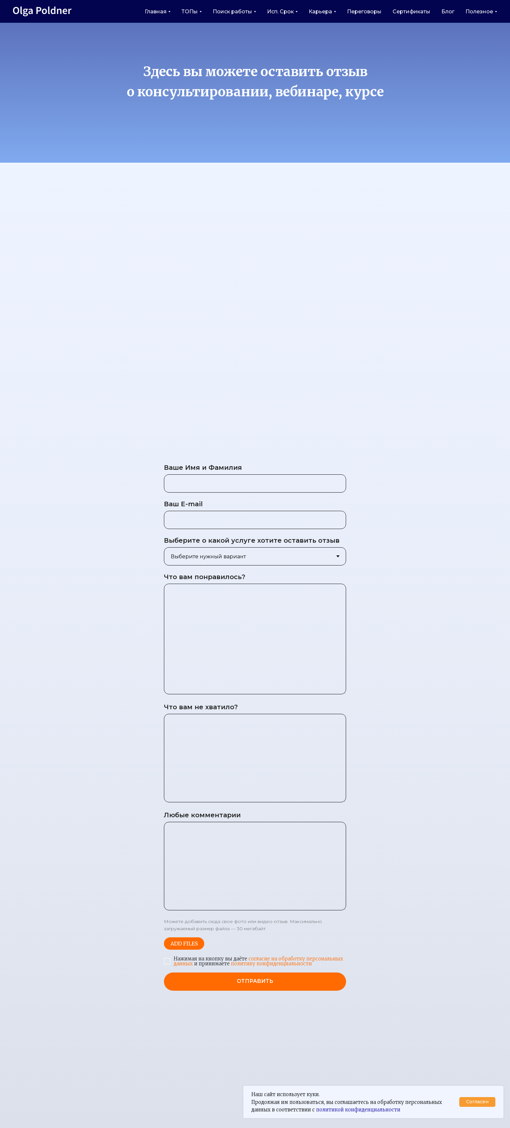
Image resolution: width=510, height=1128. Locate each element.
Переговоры (364, 11)
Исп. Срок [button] (280, 11)
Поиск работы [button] (232, 11)
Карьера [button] (320, 11)
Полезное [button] (479, 11)
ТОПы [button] (189, 11)
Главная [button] (156, 11)
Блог (447, 11)
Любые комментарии (202, 815)
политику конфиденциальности (271, 963)
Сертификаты (411, 11)
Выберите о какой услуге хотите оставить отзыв (252, 540)
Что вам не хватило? (201, 707)
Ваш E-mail (183, 504)
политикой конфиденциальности (358, 1110)
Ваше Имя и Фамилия (203, 467)
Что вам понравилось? (204, 577)
